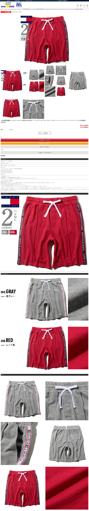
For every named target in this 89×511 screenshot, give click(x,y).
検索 (87, 6)
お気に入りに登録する (44, 146)
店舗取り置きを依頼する (44, 143)
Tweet (2, 149)
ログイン (77, 6)
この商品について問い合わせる (44, 152)
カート (81, 6)
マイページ (84, 6)
